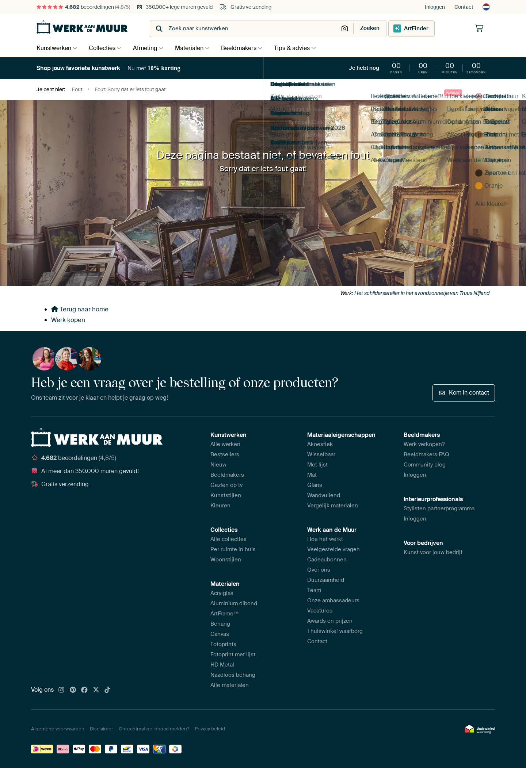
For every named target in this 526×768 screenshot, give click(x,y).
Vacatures (319, 610)
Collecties (104, 48)
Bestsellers (224, 454)
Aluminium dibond (233, 603)
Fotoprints (223, 644)
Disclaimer (101, 729)
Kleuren (220, 505)
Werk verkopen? (424, 444)
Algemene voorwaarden (57, 729)
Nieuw (218, 464)
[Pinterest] (73, 690)
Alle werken (225, 444)
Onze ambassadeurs (333, 600)
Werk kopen (68, 320)
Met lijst (317, 464)
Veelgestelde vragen (333, 549)
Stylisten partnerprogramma (439, 508)
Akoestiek (320, 444)
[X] (96, 690)
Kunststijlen (225, 495)
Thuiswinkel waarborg (335, 631)
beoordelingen (83, 7)
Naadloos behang (232, 675)
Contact (463, 7)
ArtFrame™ (224, 613)
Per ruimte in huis (233, 549)
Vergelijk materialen (332, 505)
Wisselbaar (321, 454)
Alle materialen (229, 685)
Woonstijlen (225, 559)
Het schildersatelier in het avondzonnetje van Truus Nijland (421, 293)
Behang (220, 623)
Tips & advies (301, 48)
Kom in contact (463, 392)
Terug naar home (79, 309)
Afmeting (149, 48)
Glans (314, 485)
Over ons (318, 569)
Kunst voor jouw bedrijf (433, 552)
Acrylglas (221, 593)
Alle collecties (228, 539)
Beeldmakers (246, 48)
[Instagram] (61, 690)
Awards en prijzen (329, 621)
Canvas (219, 634)
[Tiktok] (107, 690)
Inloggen (435, 7)
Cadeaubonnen (327, 559)
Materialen (194, 48)
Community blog (425, 464)
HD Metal (222, 664)
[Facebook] (84, 690)
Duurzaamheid (325, 580)
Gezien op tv (226, 485)
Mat (312, 475)
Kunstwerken (54, 48)
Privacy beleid (210, 729)
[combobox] (245, 28)
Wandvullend (323, 495)
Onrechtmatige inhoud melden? (154, 729)
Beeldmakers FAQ (426, 454)
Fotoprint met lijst (232, 654)
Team (314, 590)
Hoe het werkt (325, 539)
